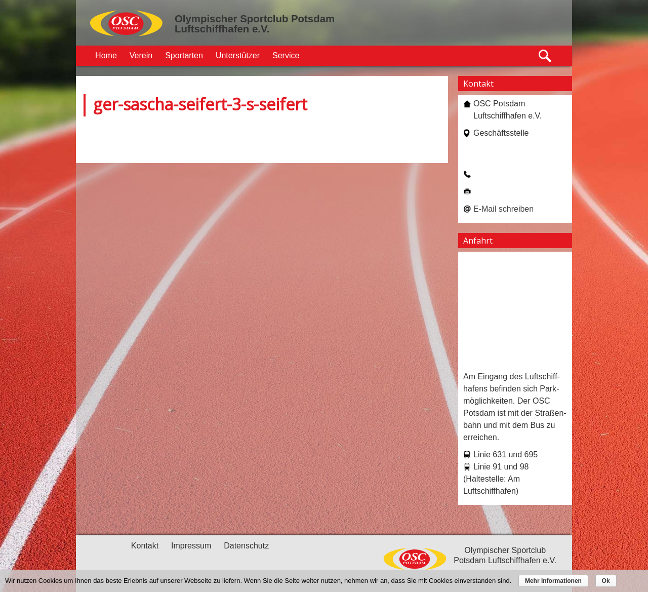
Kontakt (144, 545)
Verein (141, 55)
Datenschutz (246, 545)
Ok (606, 580)
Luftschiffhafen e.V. (222, 28)
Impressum (191, 545)
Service (285, 55)
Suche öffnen (545, 56)
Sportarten (184, 55)
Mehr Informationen (553, 580)
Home (106, 55)
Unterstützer (238, 55)
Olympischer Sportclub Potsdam (255, 18)
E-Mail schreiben (503, 209)
